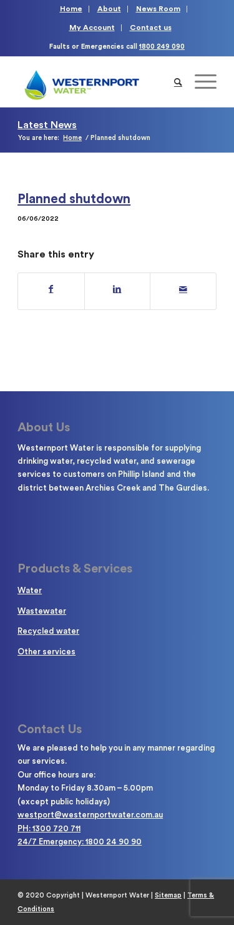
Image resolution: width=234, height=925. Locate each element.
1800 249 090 (162, 46)
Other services (46, 652)
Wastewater (41, 611)
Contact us (151, 27)
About (109, 8)
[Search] (178, 82)
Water (29, 590)
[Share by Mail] (183, 289)
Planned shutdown (73, 199)
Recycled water (48, 631)
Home (71, 8)
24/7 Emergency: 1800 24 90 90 (79, 842)
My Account (92, 27)
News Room (158, 8)
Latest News (47, 125)
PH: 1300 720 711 (48, 828)
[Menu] (199, 82)
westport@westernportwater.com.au (90, 815)
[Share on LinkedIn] (117, 289)
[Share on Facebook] (51, 289)
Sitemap (168, 895)
